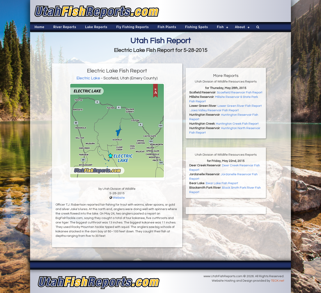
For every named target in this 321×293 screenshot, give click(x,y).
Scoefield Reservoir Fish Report (239, 92)
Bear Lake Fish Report (222, 183)
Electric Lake (88, 78)
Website (119, 197)
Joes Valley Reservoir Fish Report (215, 110)
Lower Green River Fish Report (240, 105)
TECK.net (277, 280)
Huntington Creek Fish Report (237, 123)
